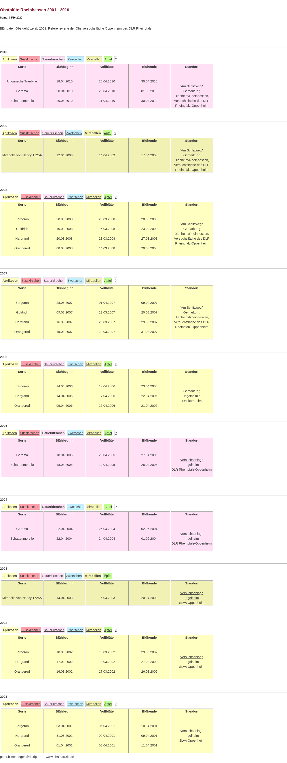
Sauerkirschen (52, 133)
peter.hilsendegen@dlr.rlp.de (20, 757)
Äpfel (108, 59)
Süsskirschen (29, 59)
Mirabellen (93, 59)
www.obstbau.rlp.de (60, 757)
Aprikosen (9, 59)
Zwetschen (75, 59)
